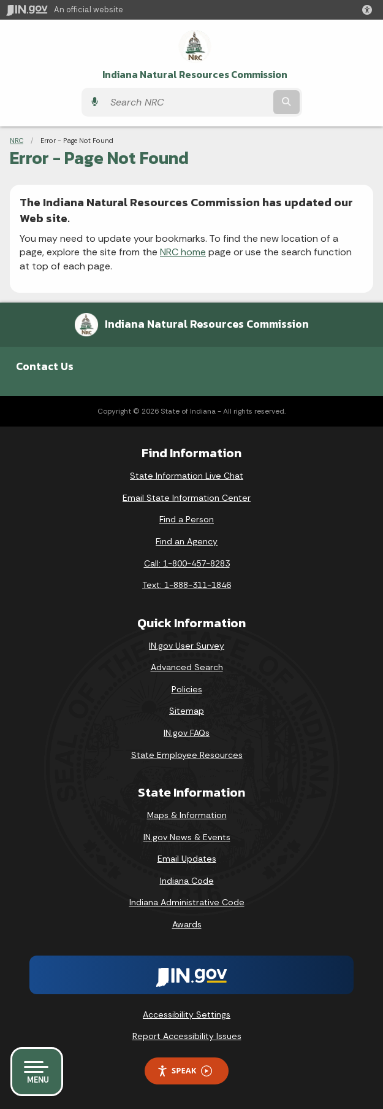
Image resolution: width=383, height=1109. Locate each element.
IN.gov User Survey (186, 645)
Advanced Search (187, 667)
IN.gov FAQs (187, 732)
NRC (16, 140)
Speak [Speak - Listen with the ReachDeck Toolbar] (184, 1070)
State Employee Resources (187, 754)
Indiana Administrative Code (187, 902)
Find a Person (186, 519)
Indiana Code (187, 880)
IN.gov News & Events (186, 837)
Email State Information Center (187, 497)
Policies (187, 689)
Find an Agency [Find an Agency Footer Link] (187, 541)
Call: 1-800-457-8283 (187, 563)
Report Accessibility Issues (186, 1035)
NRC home (183, 251)
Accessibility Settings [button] (186, 1014)
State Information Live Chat (186, 475)
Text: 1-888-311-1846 (186, 584)
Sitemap (186, 710)
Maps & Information (187, 815)
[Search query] (187, 102)
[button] (369, 10)
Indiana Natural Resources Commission (194, 74)
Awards (187, 924)
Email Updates (186, 858)
